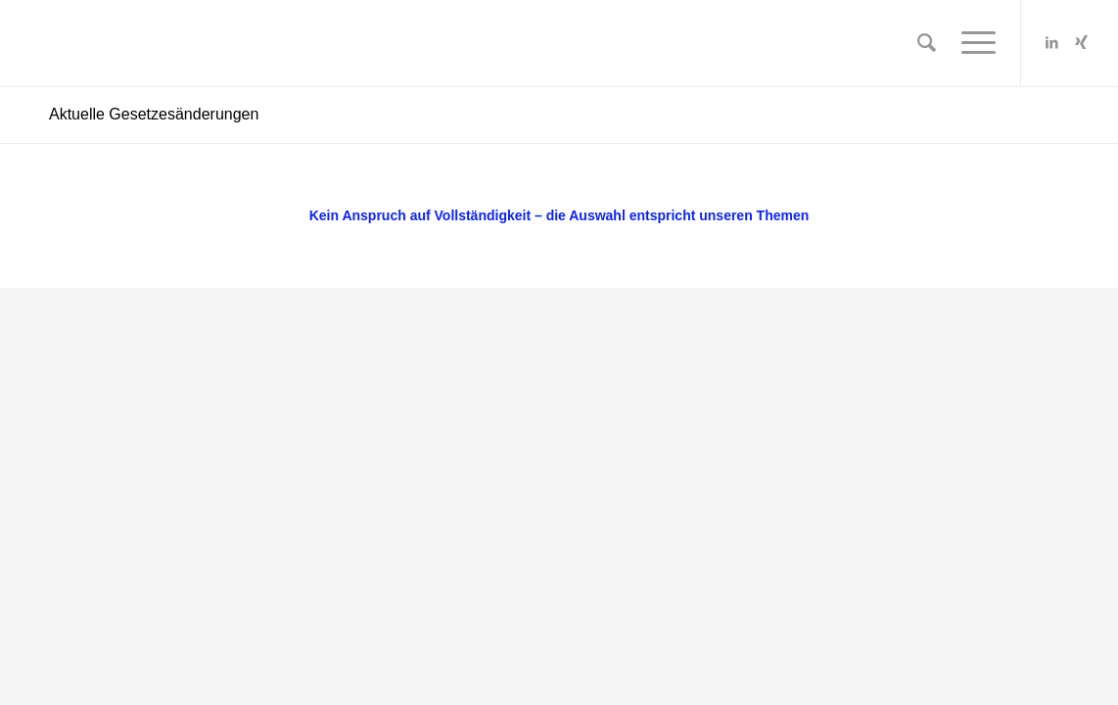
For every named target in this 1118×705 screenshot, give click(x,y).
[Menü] (972, 43)
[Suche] (927, 43)
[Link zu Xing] (1080, 42)
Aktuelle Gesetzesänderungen (153, 114)
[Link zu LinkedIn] (1051, 42)
